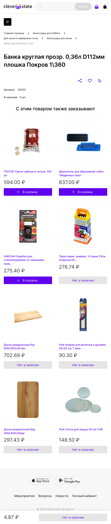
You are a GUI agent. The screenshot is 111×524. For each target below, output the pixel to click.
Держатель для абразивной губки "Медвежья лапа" (81, 173)
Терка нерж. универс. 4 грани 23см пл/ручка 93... (82, 258)
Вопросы (45, 496)
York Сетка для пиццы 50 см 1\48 (81, 429)
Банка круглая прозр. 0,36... (19, 43)
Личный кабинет (84, 496)
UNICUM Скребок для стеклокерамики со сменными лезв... (24, 260)
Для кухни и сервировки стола (21, 38)
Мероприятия (24, 496)
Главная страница (14, 33)
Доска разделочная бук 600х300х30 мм (19, 346)
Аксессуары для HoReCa (46, 33)
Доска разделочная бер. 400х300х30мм (20, 431)
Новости (61, 496)
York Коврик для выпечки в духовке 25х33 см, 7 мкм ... (82, 346)
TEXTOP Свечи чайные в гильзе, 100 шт (27, 173)
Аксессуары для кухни (59, 38)
